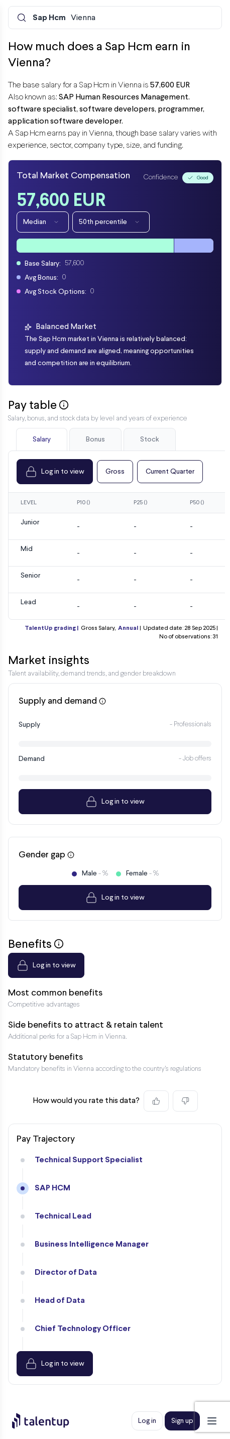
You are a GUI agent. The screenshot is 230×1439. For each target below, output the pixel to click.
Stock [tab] (149, 439)
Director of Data (66, 1272)
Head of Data (60, 1300)
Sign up (182, 1420)
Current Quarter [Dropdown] (170, 471)
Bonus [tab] (95, 439)
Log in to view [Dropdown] (54, 472)
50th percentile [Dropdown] (111, 222)
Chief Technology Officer (83, 1329)
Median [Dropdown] (42, 222)
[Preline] (48, 1421)
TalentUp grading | (51, 628)
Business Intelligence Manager (92, 1244)
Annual (128, 628)
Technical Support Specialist (89, 1160)
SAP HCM (52, 1188)
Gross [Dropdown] (115, 471)
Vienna (64, 18)
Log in (147, 1420)
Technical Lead (63, 1216)
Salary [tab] (42, 439)
